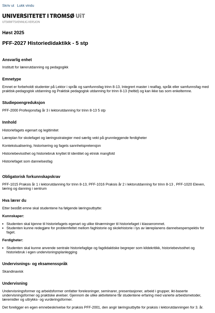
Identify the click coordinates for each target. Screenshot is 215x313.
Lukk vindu (25, 5)
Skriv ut (8, 5)
